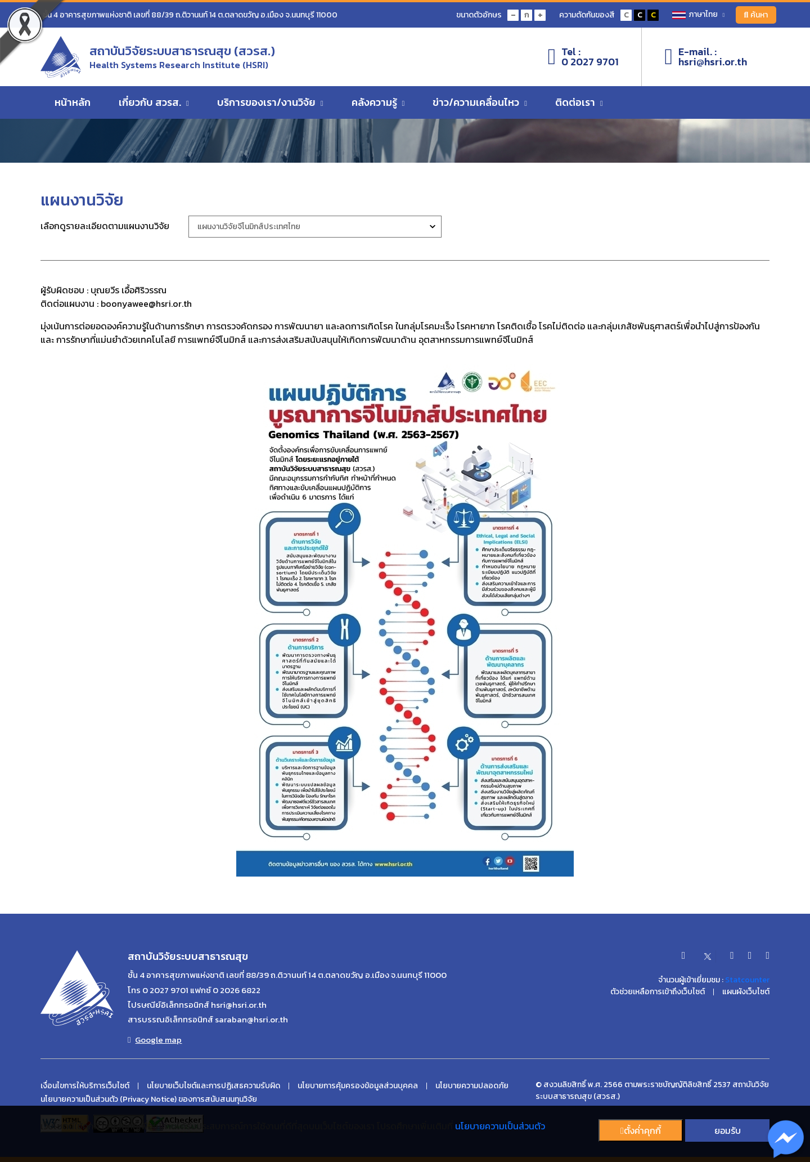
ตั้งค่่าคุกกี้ (640, 1130)
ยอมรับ (727, 1130)
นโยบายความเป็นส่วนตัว (500, 1126)
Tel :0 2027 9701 (583, 57)
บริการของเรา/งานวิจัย (270, 102)
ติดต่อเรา (579, 102)
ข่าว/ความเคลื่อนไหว (480, 102)
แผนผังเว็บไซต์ (746, 992)
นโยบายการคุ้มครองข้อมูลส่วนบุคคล (358, 1086)
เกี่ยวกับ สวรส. (154, 102)
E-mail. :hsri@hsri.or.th (705, 57)
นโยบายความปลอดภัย (471, 1086)
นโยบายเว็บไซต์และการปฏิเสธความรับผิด (213, 1086)
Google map (155, 1039)
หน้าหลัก (73, 102)
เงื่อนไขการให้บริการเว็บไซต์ (84, 1086)
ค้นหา (756, 15)
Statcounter (747, 980)
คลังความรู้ (378, 102)
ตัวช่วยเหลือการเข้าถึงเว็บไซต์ (657, 992)
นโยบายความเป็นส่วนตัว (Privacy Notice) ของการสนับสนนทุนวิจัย (148, 1099)
